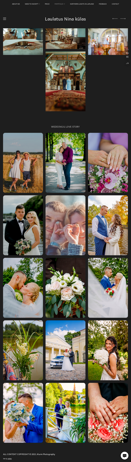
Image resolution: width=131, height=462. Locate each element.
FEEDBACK (103, 4)
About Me (16, 4)
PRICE (47, 4)
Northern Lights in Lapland (82, 4)
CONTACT (115, 4)
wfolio (10, 459)
